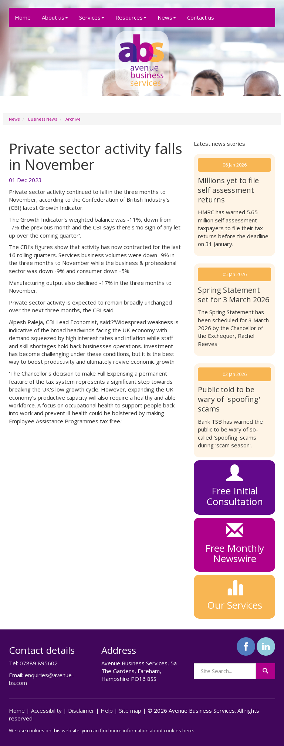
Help (107, 710)
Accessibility (46, 710)
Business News (42, 119)
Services (91, 17)
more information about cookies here (151, 730)
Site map (130, 710)
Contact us (200, 17)
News (167, 17)
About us (55, 17)
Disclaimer (81, 710)
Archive (73, 119)
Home (23, 17)
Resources (130, 17)
